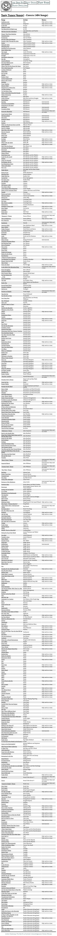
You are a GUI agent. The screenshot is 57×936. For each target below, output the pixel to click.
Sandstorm (4, 223)
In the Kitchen (5, 865)
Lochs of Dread (5, 98)
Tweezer (3, 691)
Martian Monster (6, 882)
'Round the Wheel (6, 797)
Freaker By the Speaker (7, 489)
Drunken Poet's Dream (7, 379)
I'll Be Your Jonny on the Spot (9, 893)
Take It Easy (4, 263)
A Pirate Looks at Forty (7, 416)
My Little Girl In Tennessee (8, 521)
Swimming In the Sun (7, 756)
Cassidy (3, 317)
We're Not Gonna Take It (7, 857)
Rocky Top (4, 283)
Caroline (3, 183)
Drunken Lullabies (6, 287)
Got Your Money (5, 617)
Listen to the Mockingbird (8, 744)
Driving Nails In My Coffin (8, 410)
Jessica (3, 43)
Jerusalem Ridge (5, 109)
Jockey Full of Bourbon (7, 832)
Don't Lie (3, 359)
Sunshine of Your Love (7, 206)
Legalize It (4, 650)
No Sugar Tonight (6, 370)
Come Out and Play (6, 615)
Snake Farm (4, 740)
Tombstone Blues (5, 151)
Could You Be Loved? (6, 157)
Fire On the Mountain (7, 326)
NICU (2, 677)
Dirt (2, 661)
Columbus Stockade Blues (8, 241)
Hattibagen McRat (6, 850)
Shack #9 (3, 624)
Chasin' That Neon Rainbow (8, 34)
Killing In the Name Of (7, 725)
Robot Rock (4, 212)
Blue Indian (4, 902)
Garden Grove (4, 802)
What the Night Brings (7, 928)
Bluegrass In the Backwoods (8, 493)
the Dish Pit (18, 2)
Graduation (4, 762)
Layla (2, 236)
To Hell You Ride (5, 551)
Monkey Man (5, 840)
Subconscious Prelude (7, 854)
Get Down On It (5, 509)
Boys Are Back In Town (7, 818)
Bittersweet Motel (6, 657)
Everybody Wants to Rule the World (10, 815)
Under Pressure (5, 229)
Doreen (3, 620)
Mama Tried (4, 564)
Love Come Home (6, 516)
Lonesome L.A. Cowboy (7, 599)
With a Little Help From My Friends (10, 93)
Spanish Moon (5, 526)
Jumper (3, 820)
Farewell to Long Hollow (7, 103)
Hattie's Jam (4, 852)
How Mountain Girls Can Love (9, 732)
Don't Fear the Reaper (7, 146)
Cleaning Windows (6, 873)
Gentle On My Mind (6, 438)
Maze (2, 675)
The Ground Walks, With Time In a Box (11, 588)
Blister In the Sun (6, 881)
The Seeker (4, 900)
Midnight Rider (5, 45)
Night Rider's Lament (7, 574)
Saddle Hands (5, 549)
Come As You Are (5, 604)
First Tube (4, 665)
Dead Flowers (4, 759)
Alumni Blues (5, 652)
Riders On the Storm (6, 254)
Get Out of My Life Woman (8, 39)
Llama (3, 672)
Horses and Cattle (6, 194)
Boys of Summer (5, 245)
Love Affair (4, 641)
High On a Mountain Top (8, 619)
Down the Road (5, 264)
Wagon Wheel (5, 153)
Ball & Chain (4, 498)
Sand (2, 682)
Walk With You (5, 176)
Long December (5, 199)
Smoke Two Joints (6, 847)
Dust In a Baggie (5, 128)
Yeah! (2, 868)
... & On (3, 277)
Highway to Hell (5, 27)
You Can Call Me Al (6, 636)
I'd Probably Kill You (6, 361)
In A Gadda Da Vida (6, 401)
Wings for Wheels (6, 368)
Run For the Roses (6, 408)
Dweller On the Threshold (8, 875)
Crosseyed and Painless (7, 809)
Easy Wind (4, 324)
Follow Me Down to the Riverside (10, 911)
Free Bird (3, 535)
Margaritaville (5, 421)
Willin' (3, 528)
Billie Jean (4, 579)
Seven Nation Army (6, 898)
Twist (2, 695)
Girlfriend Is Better (6, 811)
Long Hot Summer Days (7, 443)
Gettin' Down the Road (7, 398)
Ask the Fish (4, 514)
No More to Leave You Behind (9, 400)
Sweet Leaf (4, 135)
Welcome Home (5, 196)
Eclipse (3, 706)
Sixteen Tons (4, 572)
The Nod (3, 280)
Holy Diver (4, 238)
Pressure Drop (5, 841)
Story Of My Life (5, 773)
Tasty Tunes (43, 2)
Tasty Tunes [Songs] (12, 15)
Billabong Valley (5, 502)
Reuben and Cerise (6, 338)
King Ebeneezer (5, 918)
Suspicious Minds (6, 271)
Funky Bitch (4, 775)
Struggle (3, 55)
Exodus (3, 158)
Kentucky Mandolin (6, 111)
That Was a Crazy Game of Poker (9, 611)
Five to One (4, 247)
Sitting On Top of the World (8, 533)
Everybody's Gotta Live (7, 57)
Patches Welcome (47, 934)
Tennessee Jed (5, 343)
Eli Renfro (4, 232)
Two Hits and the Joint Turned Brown (11, 449)
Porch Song (4, 904)
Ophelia (3, 75)
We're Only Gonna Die (7, 68)
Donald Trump (5, 540)
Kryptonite (4, 822)
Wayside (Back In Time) (7, 304)
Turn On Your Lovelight (7, 428)
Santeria (3, 804)
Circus (3, 780)
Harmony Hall (5, 877)
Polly (2, 606)
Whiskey (3, 392)
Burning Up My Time (7, 699)
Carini (3, 659)
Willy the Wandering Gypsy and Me (10, 125)
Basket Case (4, 352)
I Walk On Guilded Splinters (8, 257)
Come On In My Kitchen (7, 752)
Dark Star (3, 320)
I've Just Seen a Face (6, 91)
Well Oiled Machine (6, 394)
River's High (4, 389)
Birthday (3, 82)
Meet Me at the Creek (7, 130)
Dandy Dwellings (19, 5)
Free (2, 663)
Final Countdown (6, 278)
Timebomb (4, 622)
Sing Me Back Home (6, 570)
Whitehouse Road (6, 859)
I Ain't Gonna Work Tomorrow (9, 188)
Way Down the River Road (8, 454)
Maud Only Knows (6, 729)
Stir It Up (3, 167)
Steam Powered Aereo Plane (8, 445)
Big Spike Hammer (6, 518)
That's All (3, 302)
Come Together (5, 84)
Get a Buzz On (5, 220)
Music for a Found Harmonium (9, 640)
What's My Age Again (7, 142)
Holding (3, 442)
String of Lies (4, 172)
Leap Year (4, 363)
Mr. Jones (3, 201)
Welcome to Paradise (6, 356)
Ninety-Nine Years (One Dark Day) (10, 412)
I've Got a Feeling (5, 89)
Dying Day (4, 542)
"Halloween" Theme (6, 431)
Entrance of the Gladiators (8, 482)
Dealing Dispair (5, 126)
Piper (2, 679)
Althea (3, 311)
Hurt (2, 601)
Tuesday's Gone (5, 537)
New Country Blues (6, 273)
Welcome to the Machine (8, 713)
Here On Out (4, 548)
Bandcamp (13, 934)
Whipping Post (5, 46)
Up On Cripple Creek (6, 78)
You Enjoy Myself (6, 697)
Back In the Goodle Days (7, 433)
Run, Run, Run (5, 613)
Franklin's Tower (5, 327)
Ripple (3, 340)
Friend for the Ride (6, 767)
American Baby (5, 225)
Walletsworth (4, 866)
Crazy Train (4, 627)
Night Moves (4, 170)
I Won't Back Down (6, 829)
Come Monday (5, 417)
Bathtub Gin (4, 654)
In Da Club (4, 25)
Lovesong (3, 210)
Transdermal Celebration (8, 897)
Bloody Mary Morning (7, 906)
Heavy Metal (4, 769)
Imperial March (5, 463)
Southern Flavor (5, 119)
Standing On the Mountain (8, 48)
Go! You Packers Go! (6, 275)
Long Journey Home (6, 114)
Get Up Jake (4, 73)
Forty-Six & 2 (4, 836)
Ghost (2, 666)
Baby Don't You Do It (6, 562)
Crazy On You (4, 382)
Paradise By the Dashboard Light (10, 569)
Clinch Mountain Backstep (8, 731)
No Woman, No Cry (6, 162)
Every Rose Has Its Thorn (8, 715)
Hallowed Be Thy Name (7, 403)
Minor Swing (4, 239)
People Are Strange (6, 252)
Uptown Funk (5, 556)
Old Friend (4, 738)
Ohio (2, 595)
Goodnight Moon (5, 553)
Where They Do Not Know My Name (11, 66)
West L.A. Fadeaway (6, 351)
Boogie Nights (5, 384)
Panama (3, 870)
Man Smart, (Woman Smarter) (9, 504)
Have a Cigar (4, 707)
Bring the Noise (5, 722)
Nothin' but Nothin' (6, 921)
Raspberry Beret (5, 720)
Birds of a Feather (6, 656)
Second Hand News (6, 285)
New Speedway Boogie (7, 333)
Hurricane (4, 149)
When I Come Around (7, 358)
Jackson (3, 123)
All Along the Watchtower (8, 148)
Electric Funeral (5, 132)
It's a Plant (4, 491)
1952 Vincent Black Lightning (9, 746)
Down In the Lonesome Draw (9, 190)
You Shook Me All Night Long (9, 29)
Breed (2, 603)
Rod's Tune (4, 391)
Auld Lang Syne (5, 750)
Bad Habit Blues (5, 231)
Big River (3, 472)
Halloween (4, 583)
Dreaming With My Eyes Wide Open (10, 834)
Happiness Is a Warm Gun (8, 87)
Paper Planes (4, 539)
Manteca (3, 674)
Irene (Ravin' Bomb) (6, 396)
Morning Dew (5, 174)
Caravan (3, 872)
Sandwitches (4, 861)
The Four (3, 367)
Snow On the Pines (6, 925)
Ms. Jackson (4, 626)
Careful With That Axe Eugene (9, 704)
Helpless (3, 592)
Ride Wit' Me (4, 597)
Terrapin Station (5, 345)
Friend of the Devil (6, 329)
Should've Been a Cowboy (8, 827)
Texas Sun (4, 496)
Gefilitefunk (4, 544)
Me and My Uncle (6, 456)
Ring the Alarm (5, 816)
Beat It (3, 578)
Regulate (3, 886)
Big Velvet (4, 634)
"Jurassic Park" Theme (7, 466)
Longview (4, 354)
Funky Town (4, 525)
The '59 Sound (5, 301)
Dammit (3, 141)
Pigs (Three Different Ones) (8, 711)
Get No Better (4, 440)
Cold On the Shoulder (7, 308)
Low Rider (4, 884)
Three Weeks (4, 647)
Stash (2, 688)
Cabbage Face (4, 848)
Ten (2, 927)
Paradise (3, 457)
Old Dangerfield (5, 116)
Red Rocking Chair (6, 243)
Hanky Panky (5, 546)
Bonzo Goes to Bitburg (7, 734)
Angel (2, 909)
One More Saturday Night (8, 334)
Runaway (3, 234)
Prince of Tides (5, 423)
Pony (2, 306)
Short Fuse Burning (6, 519)
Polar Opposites (5, 586)
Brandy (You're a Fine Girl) (8, 530)
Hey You (3, 709)
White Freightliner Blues (7, 845)
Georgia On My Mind (6, 386)
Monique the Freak (6, 895)
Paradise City (4, 372)
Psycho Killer (4, 813)
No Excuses (4, 37)
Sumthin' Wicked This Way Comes (10, 825)
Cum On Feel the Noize (7, 771)
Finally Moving (5, 718)
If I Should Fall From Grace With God (11, 716)
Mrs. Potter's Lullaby (6, 203)
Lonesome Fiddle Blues (7, 879)
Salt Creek (4, 117)
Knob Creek (4, 790)
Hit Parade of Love (6, 426)
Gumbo (3, 668)
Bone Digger (4, 208)
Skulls (3, 585)
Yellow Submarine (6, 95)
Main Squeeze (5, 53)
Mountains (4, 500)
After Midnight (5, 405)
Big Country (4, 96)
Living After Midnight (7, 479)
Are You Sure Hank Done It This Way (11, 890)
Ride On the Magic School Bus (9, 649)
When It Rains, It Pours (7, 856)
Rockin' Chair (5, 77)
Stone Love (4, 643)
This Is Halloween (6, 218)
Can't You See (4, 558)
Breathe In (4, 777)
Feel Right (4, 555)
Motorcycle (4, 197)
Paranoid (3, 133)
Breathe (3, 702)
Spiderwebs (4, 608)
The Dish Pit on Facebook (23, 934)
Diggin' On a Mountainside (8, 843)
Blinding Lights (5, 891)
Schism (3, 838)
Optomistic (4, 723)
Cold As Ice (4, 289)
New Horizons (5, 920)
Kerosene (3, 365)
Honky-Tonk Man (6, 474)
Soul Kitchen (4, 256)
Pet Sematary (4, 736)
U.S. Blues (4, 349)
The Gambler (4, 495)
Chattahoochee (5, 36)
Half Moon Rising (6, 913)
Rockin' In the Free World (8, 594)
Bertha (3, 313)
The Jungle (4, 52)
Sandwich (4, 144)
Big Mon (3, 102)
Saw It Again (4, 684)
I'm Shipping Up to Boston (8, 259)
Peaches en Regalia (6, 291)
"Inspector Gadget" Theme (8, 784)
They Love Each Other (7, 347)
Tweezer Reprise (5, 693)
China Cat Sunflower (6, 318)
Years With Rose (5, 930)
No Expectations (5, 760)
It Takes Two (4, 748)
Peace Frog (4, 250)
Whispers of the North (7, 310)
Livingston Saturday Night (8, 419)
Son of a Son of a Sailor (7, 424)
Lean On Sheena (5, 61)
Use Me (3, 121)
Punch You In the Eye (7, 681)
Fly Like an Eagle (5, 791)
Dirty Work (4, 786)
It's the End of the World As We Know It (11, 741)
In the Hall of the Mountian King (10, 267)
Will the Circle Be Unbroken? (9, 31)
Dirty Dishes (31, 2)
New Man (4, 477)
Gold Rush (4, 107)
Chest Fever (4, 71)
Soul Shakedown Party (7, 164)
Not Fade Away (5, 179)
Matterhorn (4, 204)
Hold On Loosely (5, 23)
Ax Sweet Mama (5, 764)
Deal (2, 322)
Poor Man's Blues (6, 187)
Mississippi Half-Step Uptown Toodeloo (11, 331)
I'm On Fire (4, 178)
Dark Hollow (4, 100)
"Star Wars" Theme (6, 470)
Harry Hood (4, 670)
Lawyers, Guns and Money (8, 888)
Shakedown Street (6, 342)
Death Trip (4, 213)
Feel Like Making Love (7, 62)
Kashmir (3, 512)
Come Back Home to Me (7, 576)
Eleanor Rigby (5, 86)
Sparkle (3, 686)
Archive (7, 934)
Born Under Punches (6, 807)
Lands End (4, 824)
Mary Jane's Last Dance (7, 831)
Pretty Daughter (5, 64)
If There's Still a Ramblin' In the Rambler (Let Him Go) (9, 915)
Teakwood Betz (5, 645)
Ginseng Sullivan (5, 610)
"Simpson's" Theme (6, 216)
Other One (4, 336)
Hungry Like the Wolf (7, 261)
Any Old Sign (4, 181)
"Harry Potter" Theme (7, 460)
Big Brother (4, 795)
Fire (2, 566)
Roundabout (4, 907)
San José (3, 799)
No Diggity (4, 137)
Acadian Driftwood (6, 70)
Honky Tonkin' (5, 374)
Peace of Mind (5, 923)
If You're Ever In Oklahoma (8, 407)
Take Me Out (4, 294)
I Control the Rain (6, 753)
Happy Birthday (5, 581)
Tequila (3, 192)
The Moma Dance (6, 690)
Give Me (3, 59)
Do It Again (4, 788)
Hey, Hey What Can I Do (7, 510)
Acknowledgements (36, 934)
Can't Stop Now (5, 298)
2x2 (2, 863)
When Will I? (4, 590)
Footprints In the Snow (7, 105)
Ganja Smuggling (5, 269)
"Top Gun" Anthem (6, 376)
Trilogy (3, 523)
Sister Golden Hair (6, 50)
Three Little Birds (6, 166)
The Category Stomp (6, 447)
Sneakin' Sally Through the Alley (10, 41)
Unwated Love (5, 476)
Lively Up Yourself (6, 160)
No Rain (3, 139)
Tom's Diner (4, 806)
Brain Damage (5, 700)
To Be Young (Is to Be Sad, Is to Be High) (12, 766)
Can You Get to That (6, 296)
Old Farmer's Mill (6, 185)
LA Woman (4, 248)
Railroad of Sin (5, 800)
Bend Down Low (5, 155)
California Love (5, 22)
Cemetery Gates (5, 629)
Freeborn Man (5, 484)
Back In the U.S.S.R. (6, 80)
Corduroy (3, 638)
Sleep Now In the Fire (7, 727)
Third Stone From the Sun (8, 414)
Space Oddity (4, 227)
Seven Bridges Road (6, 793)
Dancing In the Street (7, 560)
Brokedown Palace (6, 315)
